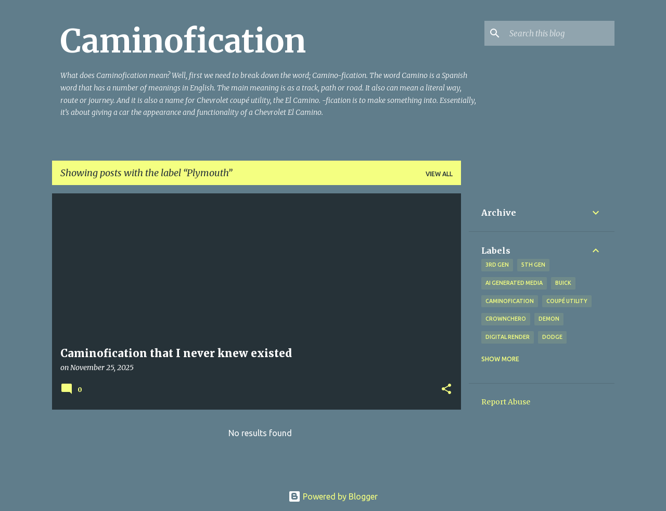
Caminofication (183, 41)
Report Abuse (505, 402)
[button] (446, 390)
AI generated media (514, 283)
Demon (549, 319)
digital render (507, 337)
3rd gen (497, 264)
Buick (563, 283)
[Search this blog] (559, 33)
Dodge (552, 337)
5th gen (533, 264)
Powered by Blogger (333, 496)
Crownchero (505, 319)
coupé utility (566, 301)
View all (439, 174)
